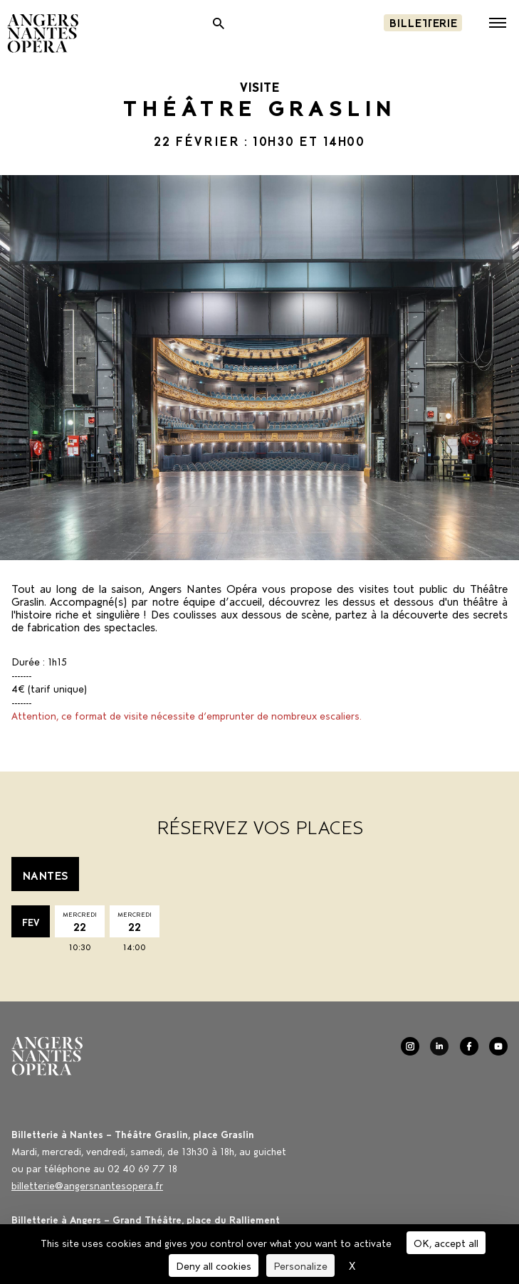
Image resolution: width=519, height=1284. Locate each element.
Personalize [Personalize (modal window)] (300, 1265)
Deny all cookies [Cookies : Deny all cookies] (213, 1265)
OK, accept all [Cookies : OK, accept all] (446, 1242)
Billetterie (423, 21)
